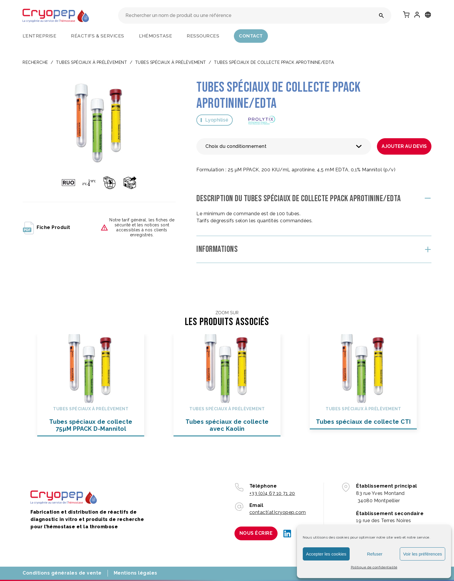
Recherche (35, 62)
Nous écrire (256, 533)
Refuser (374, 553)
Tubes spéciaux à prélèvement (170, 62)
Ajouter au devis (404, 146)
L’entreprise (39, 36)
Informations (217, 249)
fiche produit (46, 228)
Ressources (203, 36)
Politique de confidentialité (374, 567)
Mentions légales (135, 573)
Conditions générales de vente (62, 573)
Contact (251, 36)
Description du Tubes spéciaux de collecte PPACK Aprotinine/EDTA (298, 198)
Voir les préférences (422, 553)
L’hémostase (155, 36)
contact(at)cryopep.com (277, 512)
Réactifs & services (97, 36)
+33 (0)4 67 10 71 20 (272, 493)
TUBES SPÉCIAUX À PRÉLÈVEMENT (91, 62)
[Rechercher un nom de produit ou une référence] (381, 15)
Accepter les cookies (326, 553)
